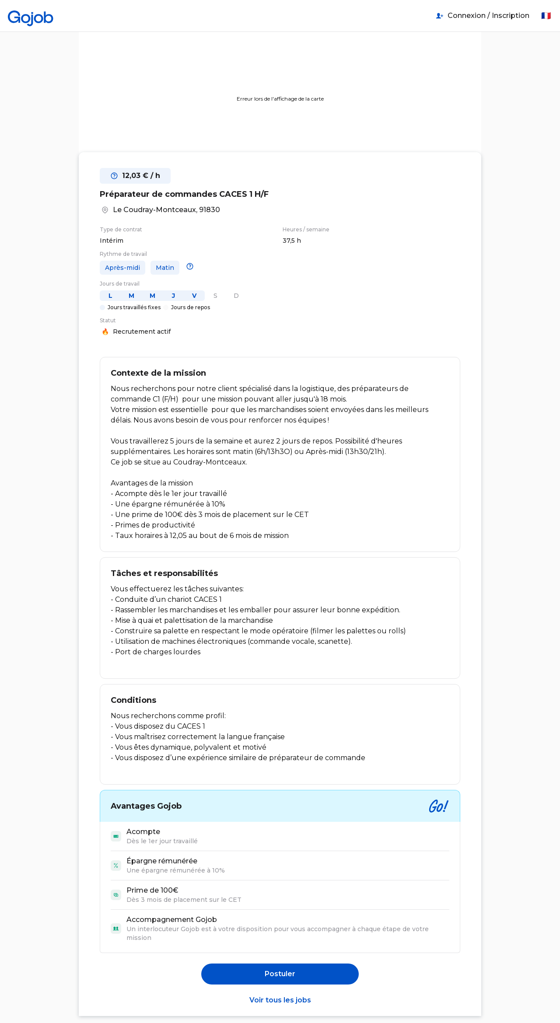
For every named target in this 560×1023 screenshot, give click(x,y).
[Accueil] (31, 16)
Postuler (280, 974)
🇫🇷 (546, 16)
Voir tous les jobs (280, 1000)
